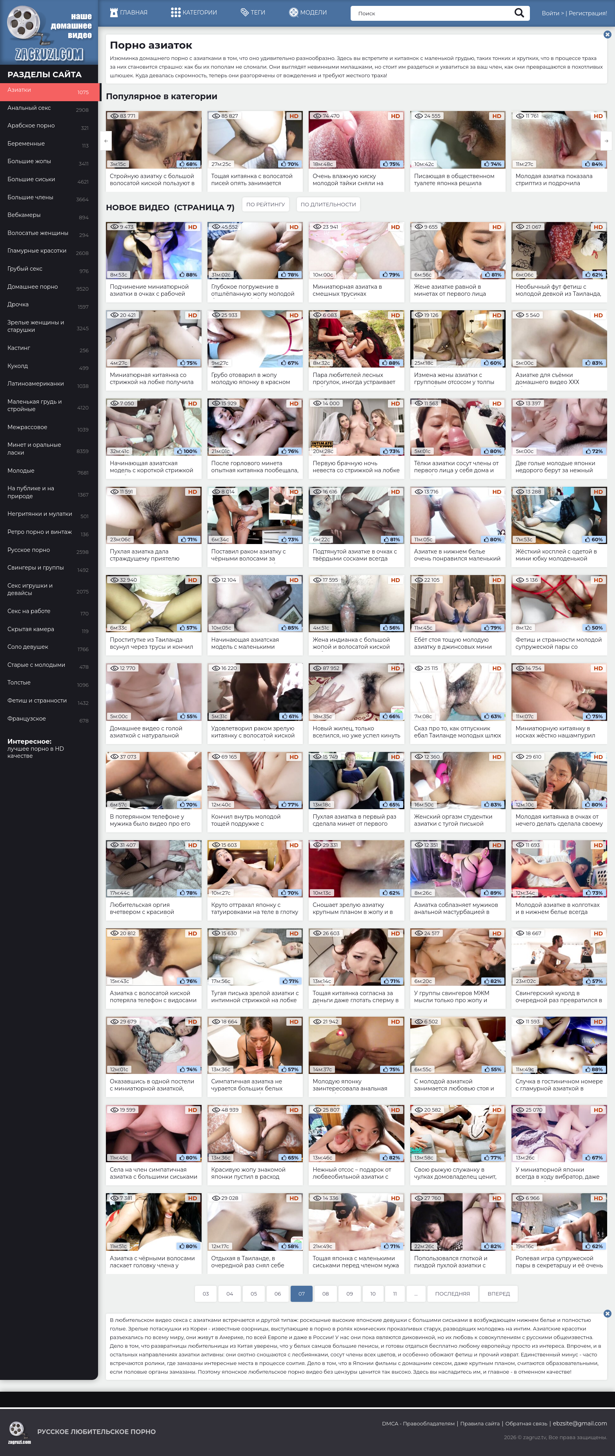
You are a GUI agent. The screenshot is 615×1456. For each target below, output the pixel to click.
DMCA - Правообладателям (418, 1423)
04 (229, 1293)
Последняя (452, 1293)
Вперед (499, 1293)
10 (373, 1293)
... (416, 1293)
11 (395, 1293)
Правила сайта (480, 1423)
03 (206, 1293)
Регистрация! (588, 13)
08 (325, 1293)
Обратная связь (526, 1423)
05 (254, 1293)
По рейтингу (265, 204)
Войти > (553, 13)
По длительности (328, 204)
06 (278, 1293)
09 (349, 1293)
